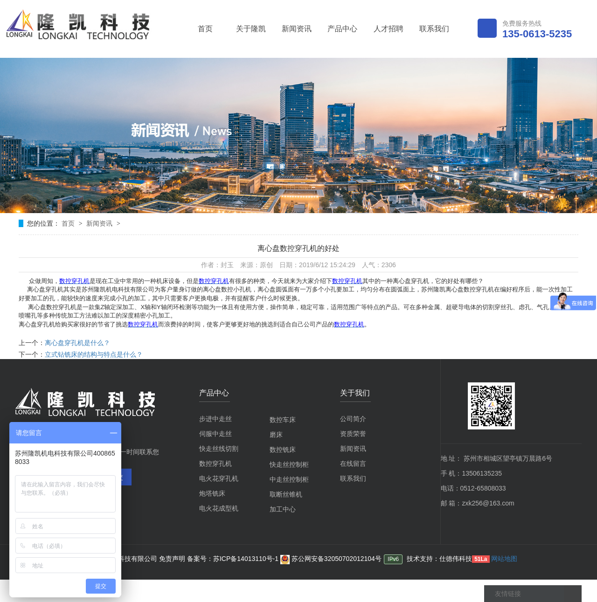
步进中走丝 (215, 418)
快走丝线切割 (218, 448)
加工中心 (283, 509)
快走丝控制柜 (289, 464)
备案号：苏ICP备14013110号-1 (233, 558)
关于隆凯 (251, 29)
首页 (205, 29)
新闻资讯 (297, 29)
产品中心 (342, 29)
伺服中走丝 (215, 433)
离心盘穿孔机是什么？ (77, 342)
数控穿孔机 (215, 463)
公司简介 (353, 418)
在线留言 (353, 463)
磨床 (276, 434)
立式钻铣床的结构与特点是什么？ (94, 354)
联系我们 (434, 29)
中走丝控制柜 (289, 479)
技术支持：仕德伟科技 (439, 558)
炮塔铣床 (212, 493)
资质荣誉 (353, 433)
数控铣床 (283, 449)
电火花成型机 (218, 508)
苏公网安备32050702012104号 (331, 558)
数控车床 (283, 419)
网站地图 (504, 558)
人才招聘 (388, 29)
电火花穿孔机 (218, 478)
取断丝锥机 (286, 494)
